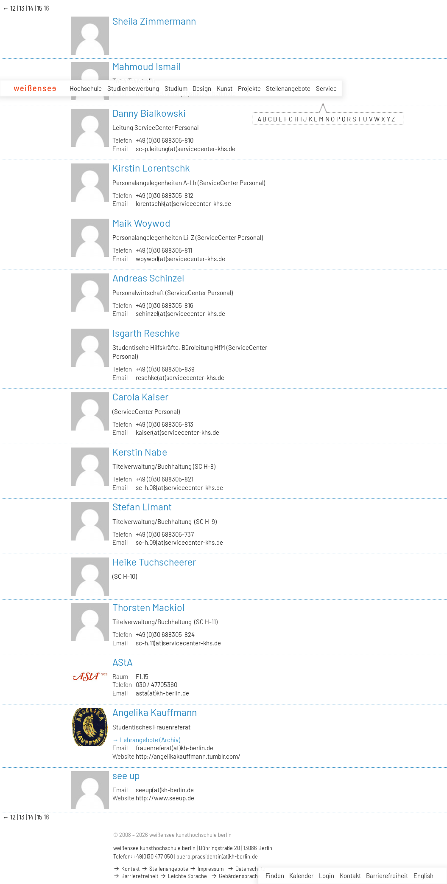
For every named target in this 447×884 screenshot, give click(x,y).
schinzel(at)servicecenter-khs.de (180, 313)
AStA (122, 662)
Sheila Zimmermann (154, 21)
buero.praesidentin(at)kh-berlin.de (217, 856)
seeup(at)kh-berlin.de (165, 790)
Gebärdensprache (236, 876)
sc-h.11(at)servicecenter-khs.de (178, 643)
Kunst (224, 88)
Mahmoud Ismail (146, 66)
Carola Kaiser (140, 397)
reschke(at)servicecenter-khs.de (180, 377)
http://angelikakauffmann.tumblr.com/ (188, 756)
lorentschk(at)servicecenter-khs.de (183, 203)
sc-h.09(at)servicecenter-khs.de (179, 542)
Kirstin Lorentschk (151, 168)
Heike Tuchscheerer (154, 562)
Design (202, 88)
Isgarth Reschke (146, 333)
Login (326, 875)
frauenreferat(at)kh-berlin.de (174, 748)
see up (126, 775)
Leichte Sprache (183, 876)
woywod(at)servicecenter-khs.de (180, 258)
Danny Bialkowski (149, 113)
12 (13, 8)
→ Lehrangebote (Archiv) (146, 739)
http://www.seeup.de (165, 798)
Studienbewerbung (133, 88)
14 (31, 8)
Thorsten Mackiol (148, 607)
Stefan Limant (142, 506)
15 (40, 8)
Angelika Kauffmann (154, 712)
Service (326, 89)
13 (22, 8)
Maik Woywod (141, 223)
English (423, 875)
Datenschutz (246, 868)
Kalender (301, 875)
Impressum (207, 868)
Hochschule (86, 88)
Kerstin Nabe (139, 452)
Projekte (249, 88)
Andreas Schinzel (148, 278)
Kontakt (350, 875)
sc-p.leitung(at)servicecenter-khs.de (185, 148)
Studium (176, 88)
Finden (274, 875)
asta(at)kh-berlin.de (162, 693)
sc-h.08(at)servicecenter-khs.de (179, 487)
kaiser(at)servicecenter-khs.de (177, 432)
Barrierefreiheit (387, 875)
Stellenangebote (288, 88)
